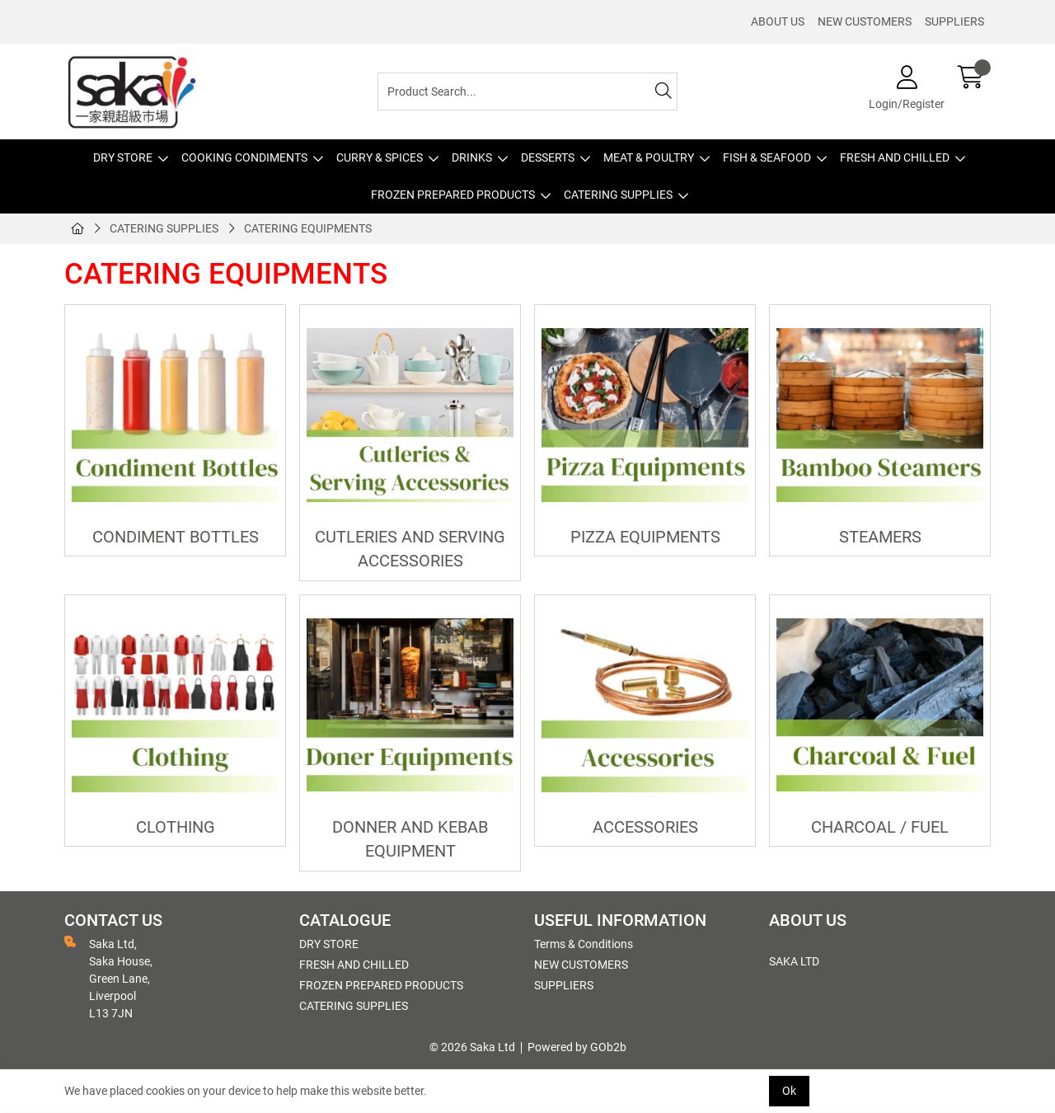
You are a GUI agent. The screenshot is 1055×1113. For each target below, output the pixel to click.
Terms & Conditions (583, 944)
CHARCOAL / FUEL (880, 827)
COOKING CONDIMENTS (244, 157)
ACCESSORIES (645, 827)
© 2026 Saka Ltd (472, 1047)
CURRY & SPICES (379, 157)
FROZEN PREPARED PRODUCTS (453, 194)
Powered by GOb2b (577, 1047)
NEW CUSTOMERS (865, 21)
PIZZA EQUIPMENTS (645, 537)
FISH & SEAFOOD (767, 157)
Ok (789, 1090)
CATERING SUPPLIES (618, 194)
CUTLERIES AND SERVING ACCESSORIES (410, 549)
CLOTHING (175, 827)
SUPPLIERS (954, 21)
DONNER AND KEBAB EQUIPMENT (410, 839)
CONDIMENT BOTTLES (175, 537)
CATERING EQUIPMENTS (308, 228)
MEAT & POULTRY (648, 157)
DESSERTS (547, 157)
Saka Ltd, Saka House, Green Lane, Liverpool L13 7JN (108, 978)
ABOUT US (777, 21)
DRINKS (472, 157)
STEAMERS (880, 537)
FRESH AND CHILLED (895, 157)
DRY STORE (122, 157)
